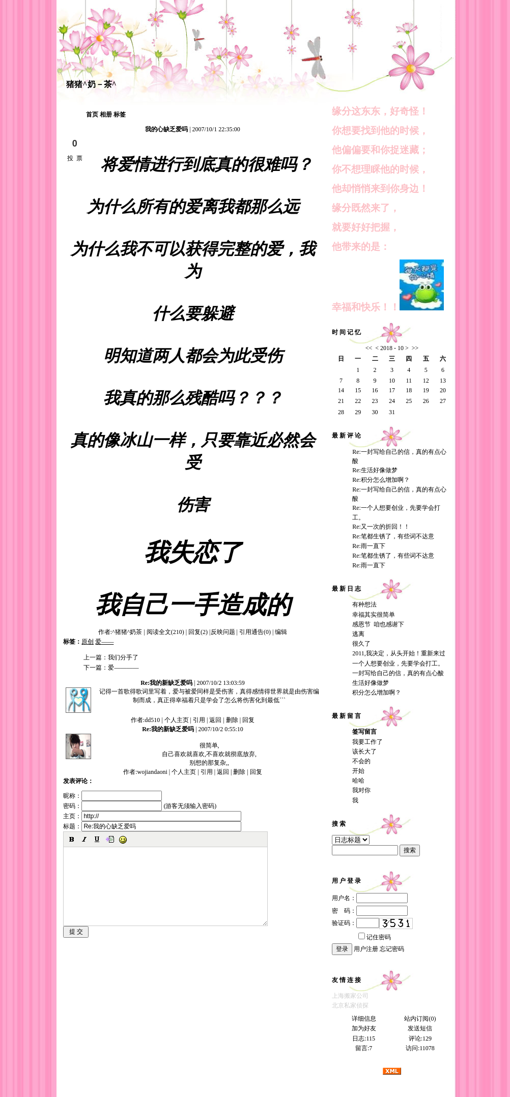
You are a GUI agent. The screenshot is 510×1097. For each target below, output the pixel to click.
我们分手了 (123, 657)
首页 (92, 114)
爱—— (104, 641)
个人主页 (176, 720)
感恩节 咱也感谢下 (378, 624)
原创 (87, 641)
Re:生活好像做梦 (375, 470)
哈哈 (358, 780)
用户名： (370, 898)
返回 (215, 720)
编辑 (281, 632)
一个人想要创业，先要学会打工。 (398, 663)
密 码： (370, 910)
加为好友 (364, 1028)
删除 (232, 720)
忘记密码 (392, 948)
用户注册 (366, 948)
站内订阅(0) (420, 1018)
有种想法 (364, 604)
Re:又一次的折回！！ (381, 526)
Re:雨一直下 (368, 546)
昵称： (112, 795)
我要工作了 (367, 741)
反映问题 (223, 632)
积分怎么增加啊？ (376, 692)
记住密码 (374, 937)
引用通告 (255, 632)
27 (443, 401)
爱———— (123, 667)
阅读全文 (165, 632)
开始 (358, 770)
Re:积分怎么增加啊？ (381, 479)
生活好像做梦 (370, 682)
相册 (106, 114)
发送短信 (420, 1028)
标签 (120, 114)
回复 (248, 720)
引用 (199, 720)
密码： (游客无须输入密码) (139, 806)
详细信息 (364, 1018)
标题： (152, 826)
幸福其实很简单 (373, 614)
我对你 (361, 790)
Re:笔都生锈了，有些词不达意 (393, 536)
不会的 (361, 761)
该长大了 (364, 751)
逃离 (358, 634)
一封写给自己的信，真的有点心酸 (398, 673)
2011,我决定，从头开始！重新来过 (398, 653)
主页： (152, 816)
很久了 (361, 643)
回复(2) (198, 632)
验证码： (355, 923)
